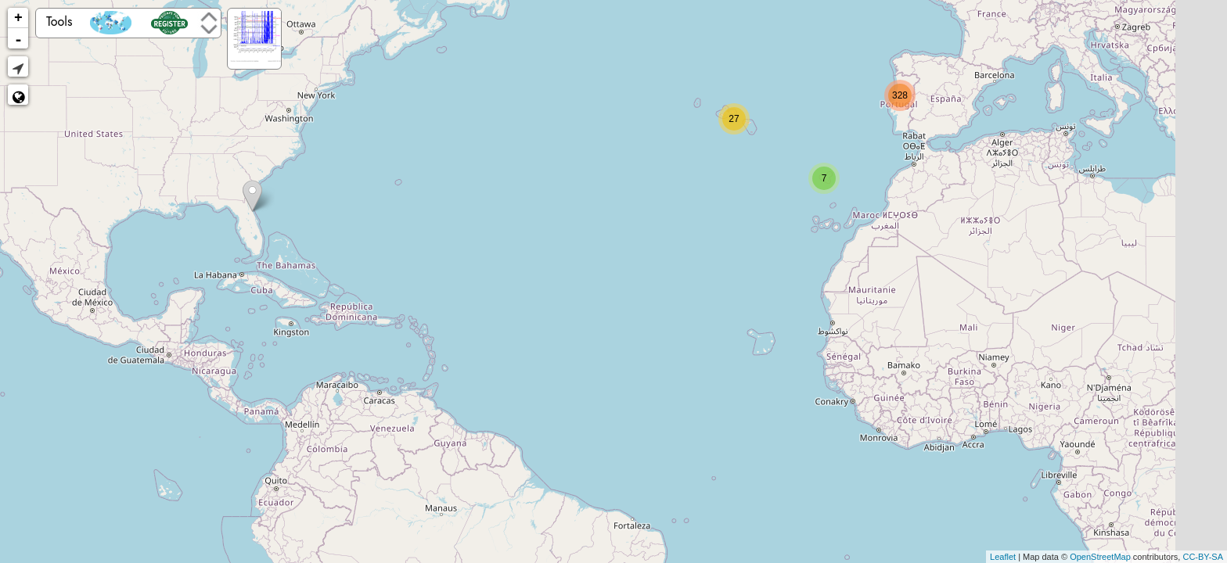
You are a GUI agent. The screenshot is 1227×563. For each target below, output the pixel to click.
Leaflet (1003, 556)
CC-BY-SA (1202, 556)
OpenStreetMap (1100, 556)
